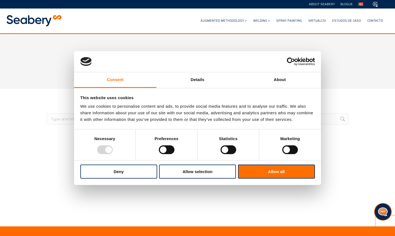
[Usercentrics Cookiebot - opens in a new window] (291, 61)
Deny (119, 171)
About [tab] (280, 79)
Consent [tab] (115, 79)
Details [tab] (197, 79)
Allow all (276, 171)
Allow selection (197, 171)
